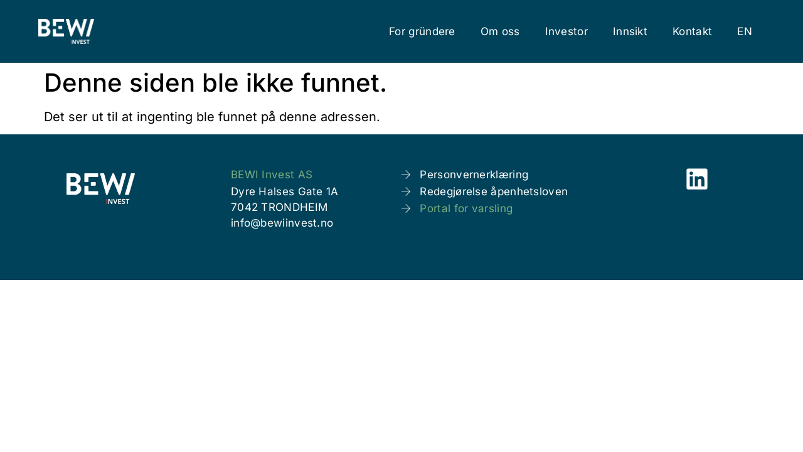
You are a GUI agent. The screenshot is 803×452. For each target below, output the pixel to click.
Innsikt (630, 31)
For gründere (422, 31)
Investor (566, 31)
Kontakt (692, 31)
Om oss (500, 31)
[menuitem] (745, 31)
